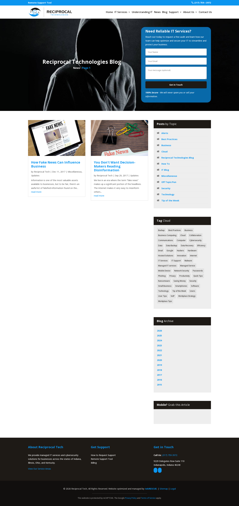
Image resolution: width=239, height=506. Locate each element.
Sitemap (164, 488)
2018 (159, 370)
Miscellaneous (75, 171)
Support (174, 12)
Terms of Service (148, 498)
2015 (159, 384)
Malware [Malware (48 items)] (188, 260)
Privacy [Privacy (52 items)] (172, 276)
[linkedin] (160, 470)
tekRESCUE (151, 488)
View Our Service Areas (39, 468)
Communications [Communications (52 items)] (165, 240)
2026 (159, 330)
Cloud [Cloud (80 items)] (182, 235)
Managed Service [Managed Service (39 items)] (187, 265)
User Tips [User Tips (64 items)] (162, 296)
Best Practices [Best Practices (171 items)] (174, 230)
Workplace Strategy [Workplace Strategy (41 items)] (186, 296)
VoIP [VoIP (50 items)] (173, 296)
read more (36, 191)
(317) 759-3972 (169, 455)
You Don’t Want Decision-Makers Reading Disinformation (114, 166)
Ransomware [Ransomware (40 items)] (164, 281)
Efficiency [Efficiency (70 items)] (201, 245)
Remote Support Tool (40, 2)
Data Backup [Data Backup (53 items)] (171, 245)
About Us (188, 12)
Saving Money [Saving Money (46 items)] (180, 281)
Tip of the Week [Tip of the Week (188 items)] (179, 291)
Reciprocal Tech (42, 171)
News (157, 12)
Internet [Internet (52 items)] (193, 255)
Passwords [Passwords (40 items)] (198, 270)
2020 (159, 360)
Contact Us (205, 12)
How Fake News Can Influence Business (55, 164)
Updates (35, 175)
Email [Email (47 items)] (160, 250)
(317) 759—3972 (202, 2)
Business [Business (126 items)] (189, 230)
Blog (164, 12)
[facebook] (155, 470)
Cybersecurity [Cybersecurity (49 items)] (195, 240)
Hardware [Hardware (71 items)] (192, 250)
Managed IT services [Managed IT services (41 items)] (167, 265)
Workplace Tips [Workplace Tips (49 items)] (165, 301)
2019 (159, 365)
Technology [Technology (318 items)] (163, 291)
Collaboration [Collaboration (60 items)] (195, 235)
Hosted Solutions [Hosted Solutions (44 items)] (165, 255)
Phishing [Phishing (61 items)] (162, 276)
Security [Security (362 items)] (192, 281)
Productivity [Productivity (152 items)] (184, 276)
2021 (159, 355)
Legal (173, 488)
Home (109, 12)
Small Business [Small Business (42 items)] (164, 286)
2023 (159, 345)
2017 (159, 374)
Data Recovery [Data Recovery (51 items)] (187, 245)
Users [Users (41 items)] (192, 291)
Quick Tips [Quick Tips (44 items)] (198, 276)
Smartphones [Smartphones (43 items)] (181, 286)
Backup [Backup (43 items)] (161, 230)
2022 (159, 350)
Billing (94, 462)
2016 (159, 379)
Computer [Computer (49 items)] (181, 240)
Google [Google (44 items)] (170, 250)
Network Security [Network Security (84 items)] (181, 270)
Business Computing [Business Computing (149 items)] (167, 235)
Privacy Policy (131, 498)
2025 (159, 335)
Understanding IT (142, 12)
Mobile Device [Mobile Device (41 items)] (164, 270)
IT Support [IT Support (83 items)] (176, 260)
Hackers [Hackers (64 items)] (180, 250)
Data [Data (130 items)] (160, 245)
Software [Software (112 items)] (195, 286)
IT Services (120, 12)
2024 (159, 340)
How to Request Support (103, 455)
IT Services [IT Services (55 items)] (163, 260)
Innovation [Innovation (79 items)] (181, 255)
